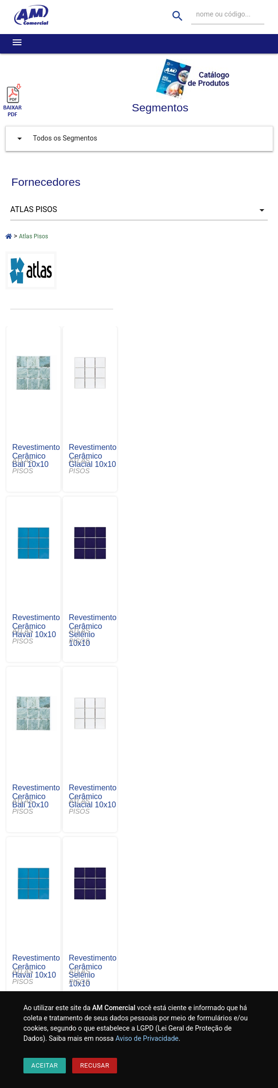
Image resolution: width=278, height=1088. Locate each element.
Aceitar (44, 1065)
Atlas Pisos (33, 236)
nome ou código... (223, 14)
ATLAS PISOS (22, 466)
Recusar (94, 1065)
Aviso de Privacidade (147, 1038)
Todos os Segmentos (55, 138)
